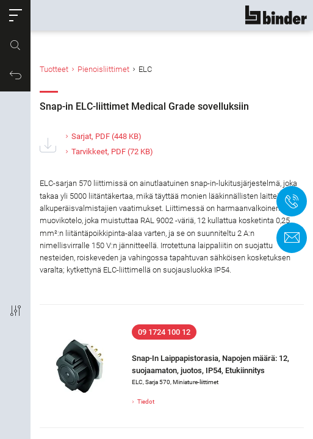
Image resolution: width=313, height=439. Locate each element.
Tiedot (145, 401)
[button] (15, 15)
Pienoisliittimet (103, 69)
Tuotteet (54, 69)
